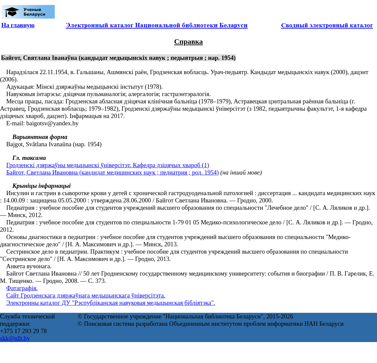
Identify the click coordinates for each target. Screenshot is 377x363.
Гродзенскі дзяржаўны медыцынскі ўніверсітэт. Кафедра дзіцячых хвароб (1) (107, 165)
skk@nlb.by (15, 338)
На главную (18, 25)
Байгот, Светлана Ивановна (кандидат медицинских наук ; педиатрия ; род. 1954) (112, 172)
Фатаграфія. (22, 288)
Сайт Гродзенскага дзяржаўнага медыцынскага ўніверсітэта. (85, 295)
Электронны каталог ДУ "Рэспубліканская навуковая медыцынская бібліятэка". (110, 302)
